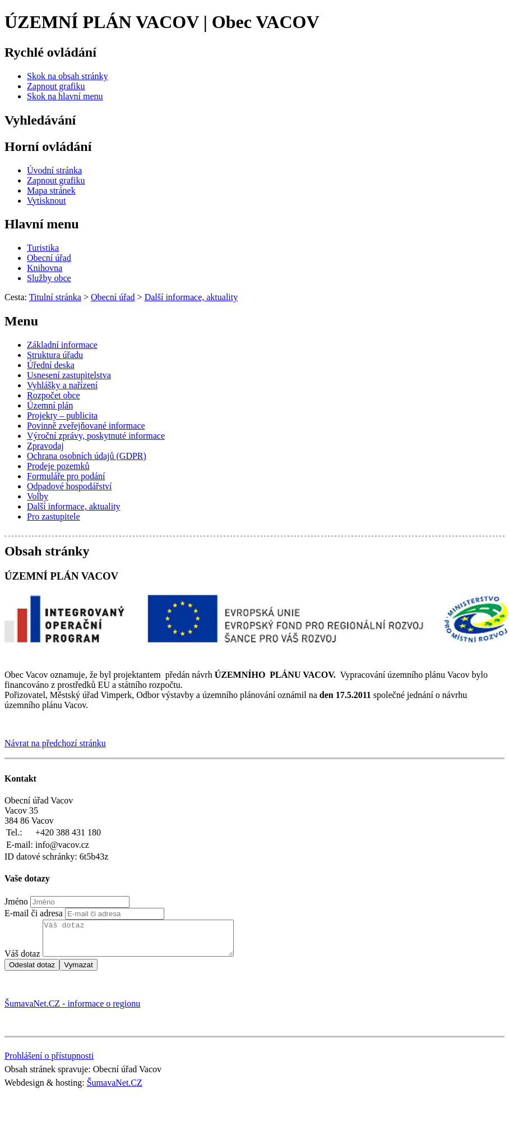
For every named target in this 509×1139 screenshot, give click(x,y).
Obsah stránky (46, 551)
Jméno (16, 901)
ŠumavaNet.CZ (114, 1089)
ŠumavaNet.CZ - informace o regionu (72, 1010)
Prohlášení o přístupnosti (49, 1062)
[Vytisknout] (46, 200)
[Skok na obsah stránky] (67, 76)
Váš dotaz (22, 960)
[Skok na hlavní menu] (65, 96)
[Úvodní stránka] (54, 170)
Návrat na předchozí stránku (55, 743)
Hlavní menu (41, 224)
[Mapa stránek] (51, 190)
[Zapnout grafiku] (56, 86)
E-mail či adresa (33, 913)
